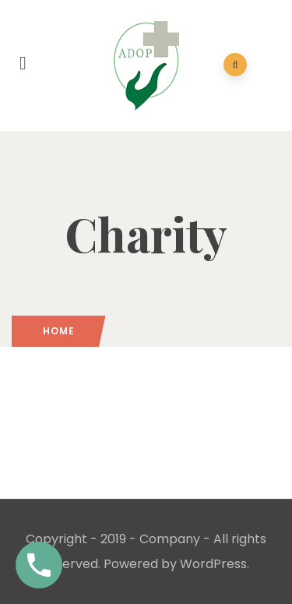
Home (59, 330)
